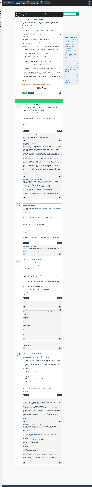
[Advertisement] (8, 25)
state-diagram (47, 84)
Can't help (66, 78)
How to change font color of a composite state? (71, 51)
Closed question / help (69, 69)
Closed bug (67, 71)
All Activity (18, 3)
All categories (67, 61)
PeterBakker (34, 104)
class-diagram (34, 84)
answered (24, 104)
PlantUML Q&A (9, 2)
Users (41, 3)
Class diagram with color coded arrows (69, 47)
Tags (37, 3)
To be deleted (67, 80)
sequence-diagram (28, 84)
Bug (65, 65)
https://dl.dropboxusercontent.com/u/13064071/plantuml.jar (45, 208)
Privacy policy (30, 485)
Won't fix (66, 75)
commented (25, 134)
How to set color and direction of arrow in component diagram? (69, 43)
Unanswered (32, 3)
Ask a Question (47, 3)
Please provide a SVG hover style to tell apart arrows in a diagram (70, 56)
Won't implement (68, 76)
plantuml (34, 134)
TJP (33, 309)
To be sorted (67, 82)
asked (23, 19)
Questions (23, 3)
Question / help (67, 63)
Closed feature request (69, 73)
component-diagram (41, 84)
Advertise (70, 485)
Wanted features (32, 19)
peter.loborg (38, 19)
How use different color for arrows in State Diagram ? (70, 38)
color (23, 84)
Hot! (28, 3)
